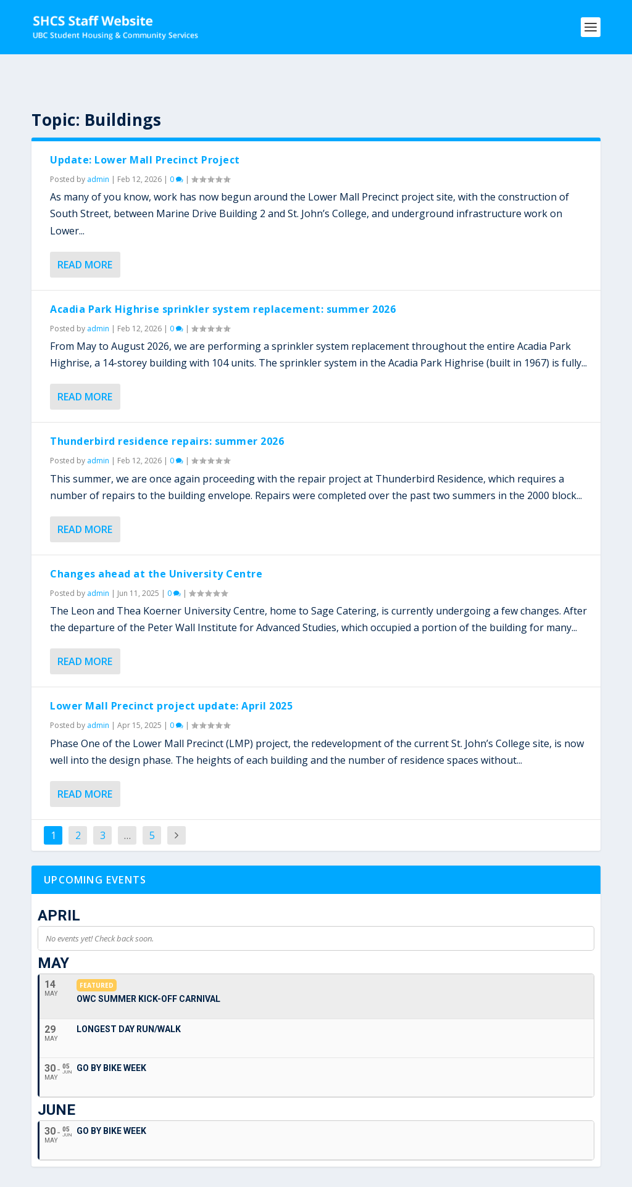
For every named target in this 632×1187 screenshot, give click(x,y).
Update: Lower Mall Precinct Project (145, 126)
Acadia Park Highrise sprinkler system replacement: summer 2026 (223, 276)
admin (98, 146)
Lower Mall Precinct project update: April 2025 (171, 672)
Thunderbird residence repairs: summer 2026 (167, 408)
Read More (84, 231)
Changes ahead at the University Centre (156, 540)
